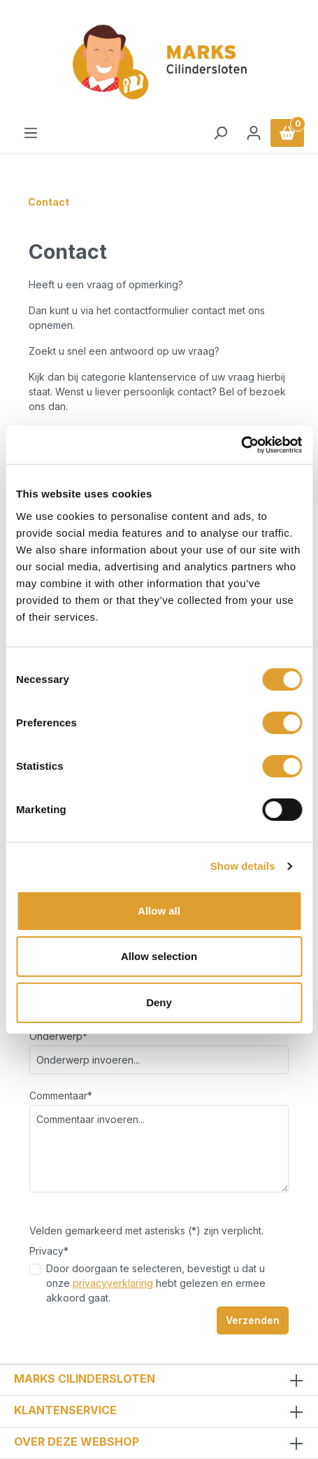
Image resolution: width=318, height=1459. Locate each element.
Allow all (159, 911)
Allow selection (159, 956)
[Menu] (31, 133)
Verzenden (253, 1320)
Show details (242, 866)
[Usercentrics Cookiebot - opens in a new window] (241, 445)
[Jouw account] (253, 133)
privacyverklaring (113, 1283)
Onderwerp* (58, 1036)
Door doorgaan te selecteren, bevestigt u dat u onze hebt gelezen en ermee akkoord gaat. (156, 1283)
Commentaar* (60, 1095)
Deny (159, 1002)
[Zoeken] (220, 133)
